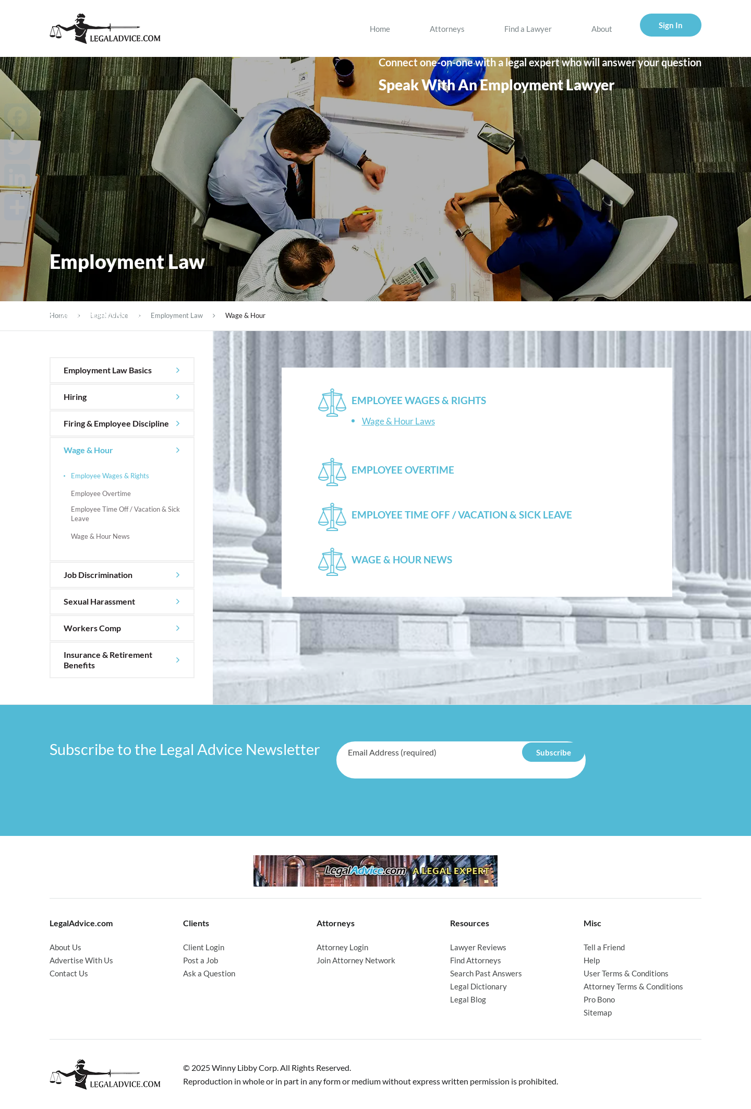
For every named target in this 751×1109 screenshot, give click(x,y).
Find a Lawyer (528, 28)
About (601, 28)
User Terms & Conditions (626, 973)
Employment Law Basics (108, 370)
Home (380, 28)
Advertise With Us (81, 960)
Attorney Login (342, 947)
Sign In (671, 25)
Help (592, 960)
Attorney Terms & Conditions (633, 986)
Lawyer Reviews (478, 947)
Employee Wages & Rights (110, 475)
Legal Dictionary (478, 986)
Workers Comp (92, 628)
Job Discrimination (98, 575)
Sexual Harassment (99, 601)
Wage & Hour (88, 450)
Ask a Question (209, 973)
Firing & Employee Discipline (116, 423)
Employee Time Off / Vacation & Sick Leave (125, 514)
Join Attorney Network (356, 960)
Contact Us (69, 973)
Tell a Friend (604, 947)
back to (96, 314)
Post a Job (200, 960)
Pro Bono (599, 999)
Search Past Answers (486, 973)
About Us (65, 947)
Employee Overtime (101, 493)
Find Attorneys (475, 960)
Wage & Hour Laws (398, 421)
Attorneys (447, 28)
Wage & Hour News (100, 536)
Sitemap (598, 1012)
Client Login (203, 947)
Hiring (75, 397)
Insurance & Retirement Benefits (108, 660)
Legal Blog (468, 999)
